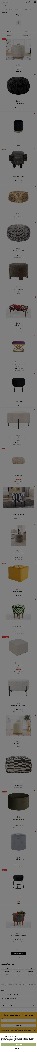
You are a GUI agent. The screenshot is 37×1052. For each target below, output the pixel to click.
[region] (18, 1042)
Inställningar (18, 1048)
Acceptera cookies (18, 1044)
